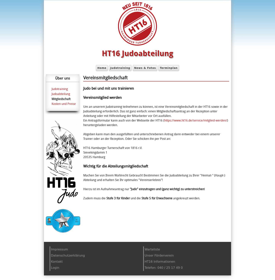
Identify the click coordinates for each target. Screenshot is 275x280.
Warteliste (152, 249)
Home (101, 68)
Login (55, 268)
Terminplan (169, 68)
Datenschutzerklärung (68, 255)
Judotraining (120, 68)
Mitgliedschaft (61, 99)
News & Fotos (145, 68)
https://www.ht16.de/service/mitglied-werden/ (195, 120)
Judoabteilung (61, 94)
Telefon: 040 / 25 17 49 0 (164, 268)
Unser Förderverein (159, 255)
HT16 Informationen (160, 261)
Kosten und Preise (64, 104)
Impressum (59, 249)
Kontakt (57, 261)
